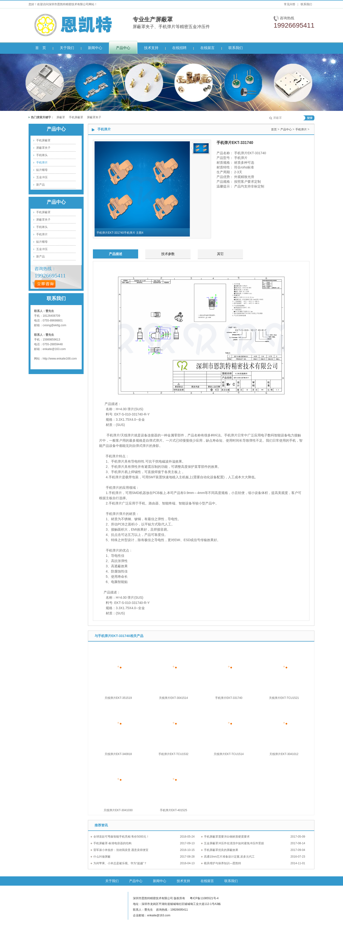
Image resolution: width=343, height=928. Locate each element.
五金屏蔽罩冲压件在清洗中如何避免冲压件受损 (234, 843)
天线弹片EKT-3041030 (118, 810)
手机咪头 (42, 155)
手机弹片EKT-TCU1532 (173, 754)
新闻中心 (159, 881)
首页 (274, 129)
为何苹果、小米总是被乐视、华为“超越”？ (120, 863)
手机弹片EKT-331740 (228, 698)
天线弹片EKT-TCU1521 (284, 698)
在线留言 (207, 881)
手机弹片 (42, 162)
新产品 (40, 184)
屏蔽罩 (60, 117)
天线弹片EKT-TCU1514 (229, 754)
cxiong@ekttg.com (54, 325)
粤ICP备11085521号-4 (204, 898)
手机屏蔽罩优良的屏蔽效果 (221, 850)
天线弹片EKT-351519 (118, 698)
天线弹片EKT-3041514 (173, 698)
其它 (220, 254)
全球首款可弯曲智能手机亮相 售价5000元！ (121, 836)
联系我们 (306, 4)
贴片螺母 (42, 170)
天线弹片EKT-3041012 (283, 754)
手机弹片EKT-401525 (173, 810)
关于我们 (112, 881)
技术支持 (183, 881)
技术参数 (168, 254)
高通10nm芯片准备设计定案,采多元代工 (229, 856)
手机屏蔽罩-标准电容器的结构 (112, 843)
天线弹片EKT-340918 (118, 754)
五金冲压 (42, 177)
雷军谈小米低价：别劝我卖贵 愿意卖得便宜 (120, 850)
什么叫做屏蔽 (102, 856)
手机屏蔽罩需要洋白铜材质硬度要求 (227, 836)
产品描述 (115, 254)
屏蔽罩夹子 (94, 117)
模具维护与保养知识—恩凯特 (222, 863)
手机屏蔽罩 (76, 117)
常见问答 (289, 4)
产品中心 (56, 129)
